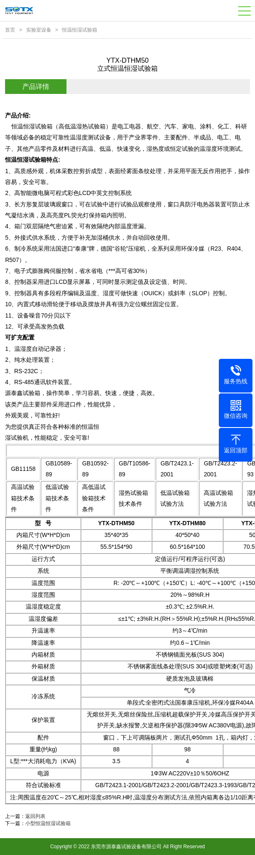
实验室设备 (38, 30)
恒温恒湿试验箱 (79, 30)
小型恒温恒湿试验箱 (48, 823)
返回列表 (35, 816)
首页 (10, 30)
